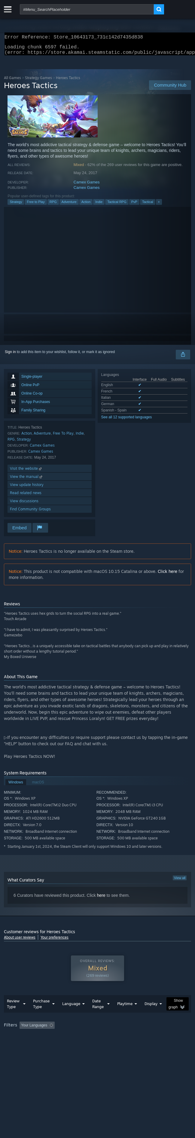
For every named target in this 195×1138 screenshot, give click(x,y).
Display (151, 1015)
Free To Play (63, 437)
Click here (167, 574)
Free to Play (35, 205)
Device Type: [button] (157, 1045)
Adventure (69, 205)
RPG (53, 205)
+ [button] (159, 205)
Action (86, 205)
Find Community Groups (30, 512)
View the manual (26, 480)
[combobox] (87, 9)
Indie (98, 205)
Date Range (98, 1015)
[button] (24, 1036)
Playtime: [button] (141, 1037)
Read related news (25, 496)
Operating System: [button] (80, 1045)
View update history (27, 488)
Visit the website (26, 472)
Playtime (125, 1015)
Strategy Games (38, 81)
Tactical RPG (116, 205)
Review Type (13, 1015)
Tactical (147, 205)
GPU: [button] (130, 1045)
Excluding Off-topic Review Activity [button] (95, 1037)
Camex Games (87, 185)
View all (179, 881)
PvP (134, 205)
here (101, 899)
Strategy (16, 205)
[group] (97, 1041)
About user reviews (19, 941)
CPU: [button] (110, 1045)
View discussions (24, 504)
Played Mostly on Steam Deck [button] (29, 1045)
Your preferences (55, 941)
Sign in (10, 355)
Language (71, 1015)
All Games (12, 81)
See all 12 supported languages (126, 421)
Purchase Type (41, 1015)
